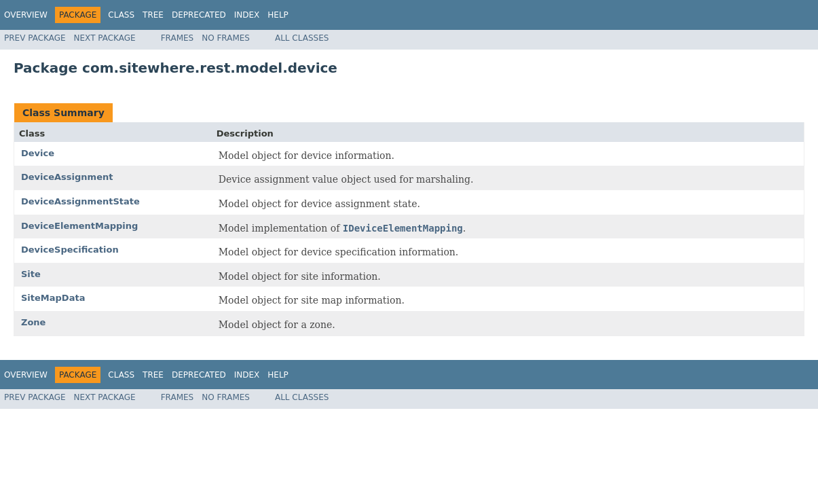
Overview (26, 15)
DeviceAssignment (67, 177)
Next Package (105, 38)
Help (278, 15)
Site (31, 274)
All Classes (302, 38)
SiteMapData (53, 298)
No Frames (226, 38)
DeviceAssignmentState (80, 201)
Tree (153, 15)
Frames (177, 38)
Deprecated (199, 15)
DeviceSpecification (70, 249)
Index (247, 15)
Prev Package (35, 38)
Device (37, 153)
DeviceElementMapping (79, 226)
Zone (33, 322)
